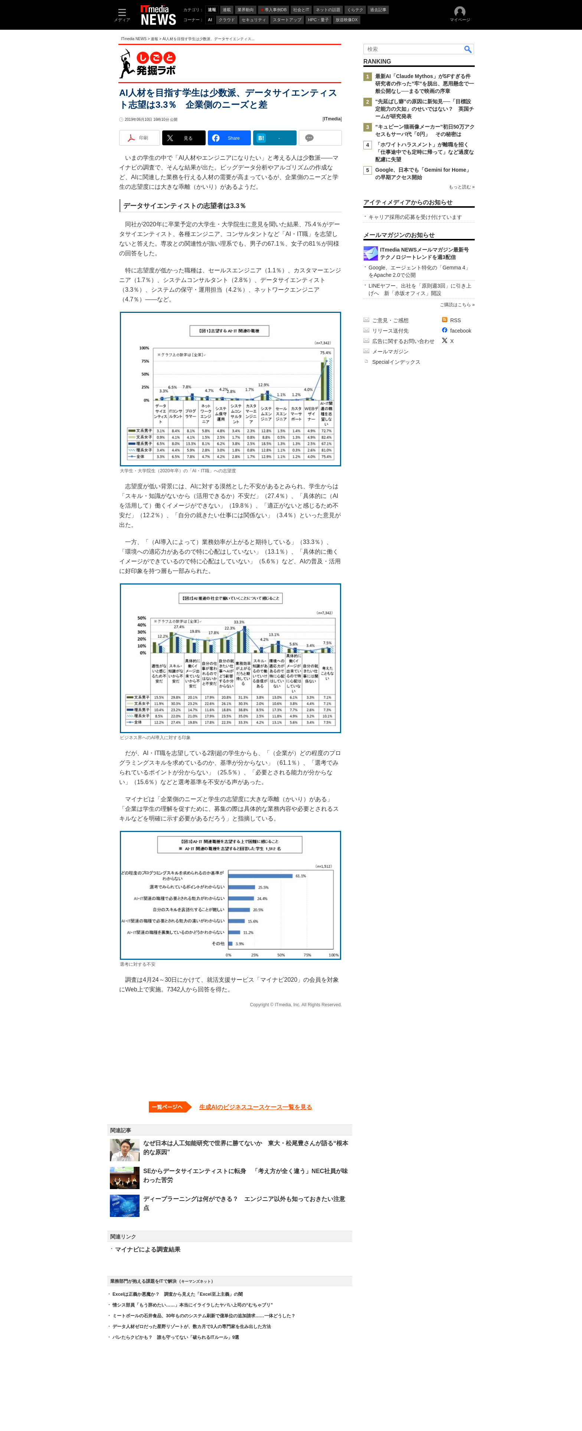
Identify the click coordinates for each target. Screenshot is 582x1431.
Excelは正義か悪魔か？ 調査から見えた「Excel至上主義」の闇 (177, 1294)
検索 (468, 49)
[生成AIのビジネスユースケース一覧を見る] (230, 1107)
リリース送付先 (390, 331)
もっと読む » (462, 187)
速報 (154, 39)
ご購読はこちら (455, 304)
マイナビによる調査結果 (147, 1249)
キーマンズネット (196, 1281)
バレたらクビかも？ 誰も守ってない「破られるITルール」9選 (175, 1337)
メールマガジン (390, 351)
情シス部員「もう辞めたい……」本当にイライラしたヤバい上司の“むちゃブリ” (192, 1305)
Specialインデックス (396, 362)
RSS (455, 320)
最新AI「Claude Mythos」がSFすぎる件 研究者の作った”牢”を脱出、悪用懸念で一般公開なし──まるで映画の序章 (425, 83)
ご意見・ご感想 (390, 320)
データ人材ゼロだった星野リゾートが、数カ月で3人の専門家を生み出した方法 (191, 1326)
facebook (460, 331)
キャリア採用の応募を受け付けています (415, 217)
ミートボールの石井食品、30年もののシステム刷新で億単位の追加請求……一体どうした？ (203, 1315)
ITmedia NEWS (134, 39)
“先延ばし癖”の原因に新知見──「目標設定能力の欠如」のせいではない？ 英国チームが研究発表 (424, 108)
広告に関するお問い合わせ (403, 341)
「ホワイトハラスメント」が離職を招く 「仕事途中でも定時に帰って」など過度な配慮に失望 (424, 152)
